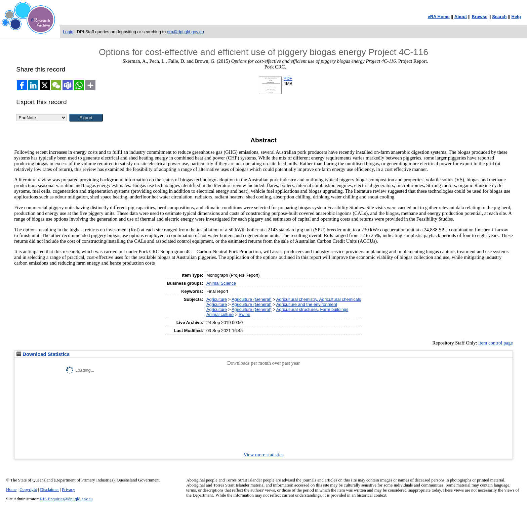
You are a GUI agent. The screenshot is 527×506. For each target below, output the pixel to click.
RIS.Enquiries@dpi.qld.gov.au (66, 499)
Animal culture (220, 314)
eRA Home (438, 16)
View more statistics (264, 454)
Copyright (28, 489)
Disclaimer (49, 489)
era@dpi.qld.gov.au (185, 31)
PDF (288, 78)
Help (516, 16)
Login (68, 31)
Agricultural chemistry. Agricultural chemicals (318, 299)
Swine (244, 314)
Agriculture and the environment (306, 304)
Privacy (68, 489)
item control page (495, 343)
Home (11, 489)
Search (499, 16)
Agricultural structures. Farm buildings (312, 309)
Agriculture (216, 299)
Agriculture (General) (252, 299)
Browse (479, 16)
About (460, 16)
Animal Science (221, 283)
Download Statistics (43, 354)
